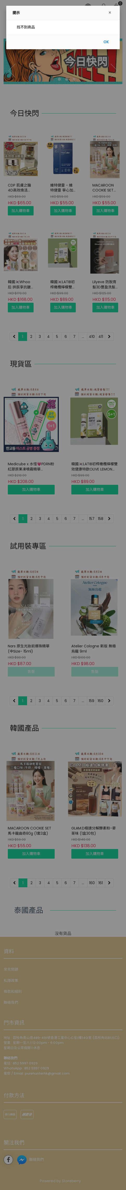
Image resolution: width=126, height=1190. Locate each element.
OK (106, 42)
